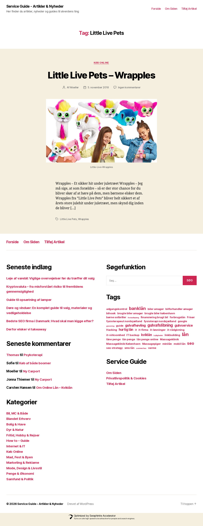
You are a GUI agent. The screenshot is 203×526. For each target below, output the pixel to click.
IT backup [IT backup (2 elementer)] (132, 335)
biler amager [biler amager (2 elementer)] (156, 309)
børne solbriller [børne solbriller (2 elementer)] (116, 317)
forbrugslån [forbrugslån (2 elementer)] (177, 317)
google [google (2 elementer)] (182, 321)
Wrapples (84, 219)
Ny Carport (32, 376)
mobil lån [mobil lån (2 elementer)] (180, 344)
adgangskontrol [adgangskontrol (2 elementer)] (116, 309)
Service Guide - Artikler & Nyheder (35, 6)
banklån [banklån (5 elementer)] (137, 308)
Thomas (12, 360)
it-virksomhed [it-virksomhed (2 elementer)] (115, 335)
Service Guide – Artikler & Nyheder (41, 509)
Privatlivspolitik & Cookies (127, 378)
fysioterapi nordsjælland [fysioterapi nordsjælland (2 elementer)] (160, 321)
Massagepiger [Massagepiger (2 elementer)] (151, 344)
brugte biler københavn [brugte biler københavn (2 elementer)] (159, 313)
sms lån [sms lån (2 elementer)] (129, 348)
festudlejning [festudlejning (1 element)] (133, 318)
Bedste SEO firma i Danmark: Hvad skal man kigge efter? (51, 326)
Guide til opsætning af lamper (29, 305)
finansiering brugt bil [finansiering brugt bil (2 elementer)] (154, 317)
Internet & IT (16, 451)
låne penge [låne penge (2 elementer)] (113, 339)
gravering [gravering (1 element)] (110, 326)
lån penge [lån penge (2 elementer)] (128, 339)
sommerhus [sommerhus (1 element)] (141, 348)
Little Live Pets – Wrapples (101, 75)
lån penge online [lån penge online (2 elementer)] (147, 339)
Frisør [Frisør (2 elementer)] (191, 317)
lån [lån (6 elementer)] (185, 334)
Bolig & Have (16, 429)
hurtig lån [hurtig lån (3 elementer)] (126, 330)
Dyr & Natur (15, 435)
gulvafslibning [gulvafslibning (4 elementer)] (160, 325)
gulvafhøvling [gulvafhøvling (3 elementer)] (135, 326)
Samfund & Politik (20, 484)
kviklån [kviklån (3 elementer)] (146, 335)
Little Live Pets (68, 219)
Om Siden (171, 8)
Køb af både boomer (35, 368)
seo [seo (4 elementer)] (190, 343)
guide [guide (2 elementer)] (119, 325)
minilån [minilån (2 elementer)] (167, 344)
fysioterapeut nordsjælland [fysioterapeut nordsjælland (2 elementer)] (124, 321)
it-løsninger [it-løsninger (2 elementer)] (158, 330)
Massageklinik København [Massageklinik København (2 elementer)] (123, 344)
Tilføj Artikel (189, 8)
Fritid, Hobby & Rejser (23, 440)
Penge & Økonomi (20, 479)
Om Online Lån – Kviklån (54, 393)
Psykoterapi (33, 360)
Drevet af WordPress (82, 509)
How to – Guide (18, 446)
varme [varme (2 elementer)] (152, 348)
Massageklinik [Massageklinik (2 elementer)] (169, 339)
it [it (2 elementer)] (136, 330)
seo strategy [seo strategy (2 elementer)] (114, 348)
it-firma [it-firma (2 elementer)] (143, 330)
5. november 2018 (98, 87)
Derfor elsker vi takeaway (26, 334)
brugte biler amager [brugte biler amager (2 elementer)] (130, 313)
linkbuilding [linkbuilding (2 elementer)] (172, 335)
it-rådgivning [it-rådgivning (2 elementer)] (175, 330)
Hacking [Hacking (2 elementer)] (111, 330)
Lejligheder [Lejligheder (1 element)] (158, 336)
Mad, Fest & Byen (19, 462)
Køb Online (101, 62)
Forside (156, 8)
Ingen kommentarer (129, 87)
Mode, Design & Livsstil (24, 473)
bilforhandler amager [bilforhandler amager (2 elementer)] (179, 309)
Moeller (73, 87)
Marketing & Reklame (23, 468)
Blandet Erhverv (19, 424)
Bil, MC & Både (17, 418)
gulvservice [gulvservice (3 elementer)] (184, 326)
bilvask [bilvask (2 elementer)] (111, 313)
